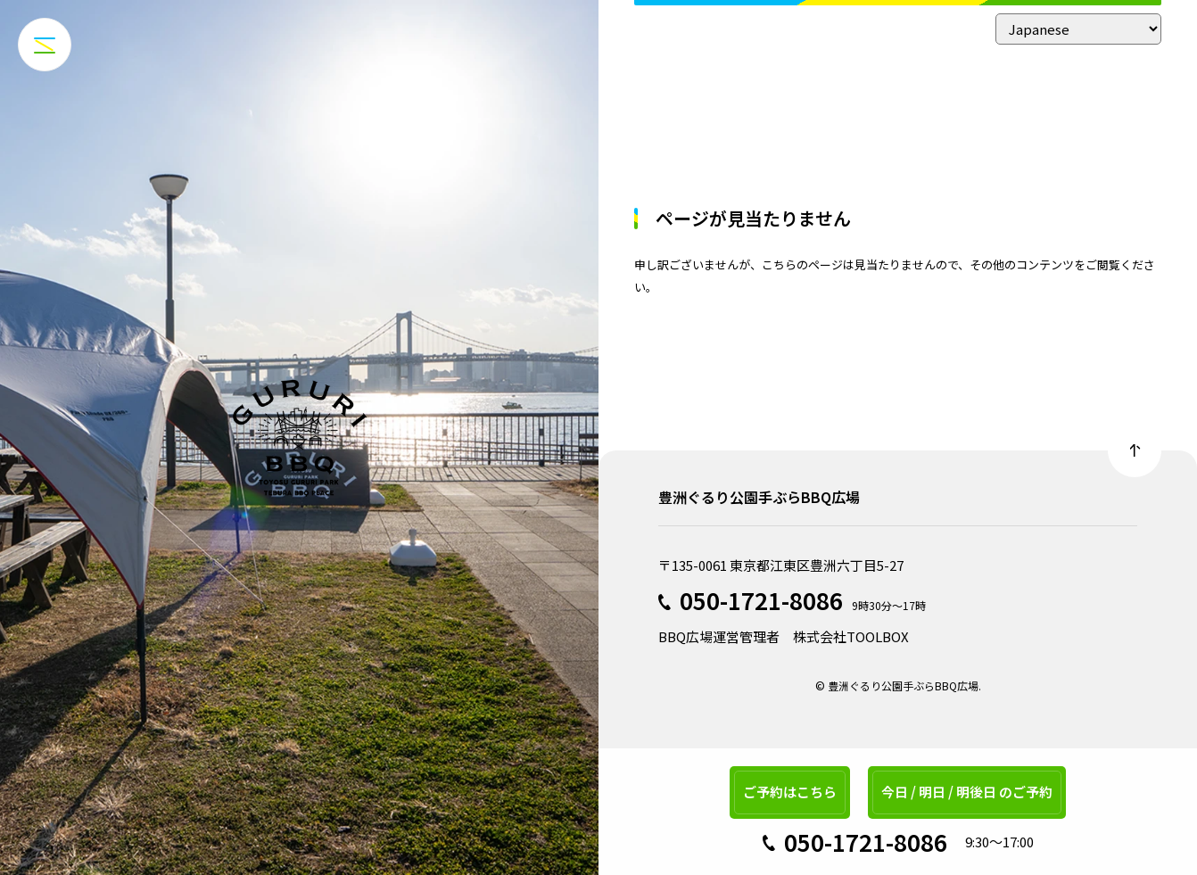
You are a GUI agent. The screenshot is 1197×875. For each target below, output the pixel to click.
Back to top (1134, 450)
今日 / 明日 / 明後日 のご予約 (967, 791)
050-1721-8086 (761, 599)
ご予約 (790, 791)
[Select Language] (1078, 29)
